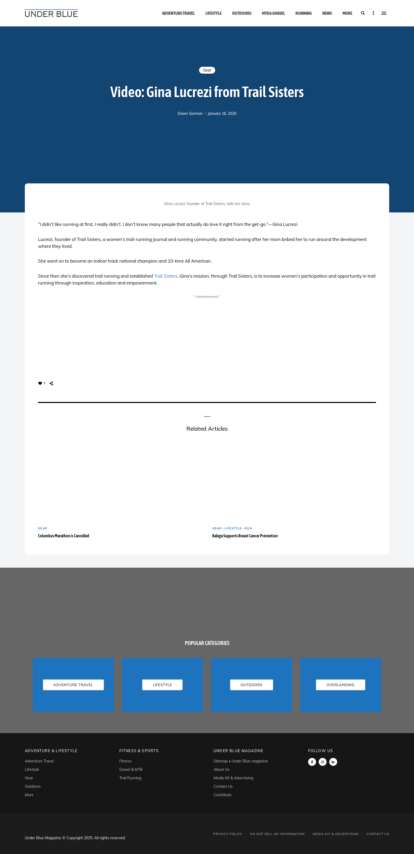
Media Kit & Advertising (233, 778)
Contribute (223, 795)
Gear (207, 70)
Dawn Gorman (190, 113)
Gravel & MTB (131, 769)
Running (303, 13)
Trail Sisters (165, 276)
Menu (384, 13)
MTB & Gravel (273, 13)
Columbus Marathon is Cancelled (63, 535)
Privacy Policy (227, 834)
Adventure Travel (178, 13)
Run (248, 528)
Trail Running (130, 778)
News (327, 13)
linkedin (333, 762)
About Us (221, 769)
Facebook (312, 762)
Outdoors (241, 13)
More (347, 13)
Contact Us (223, 786)
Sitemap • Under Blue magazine (241, 761)
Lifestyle (213, 13)
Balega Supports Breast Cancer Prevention (245, 535)
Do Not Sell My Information (277, 834)
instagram (323, 762)
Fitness (125, 761)
